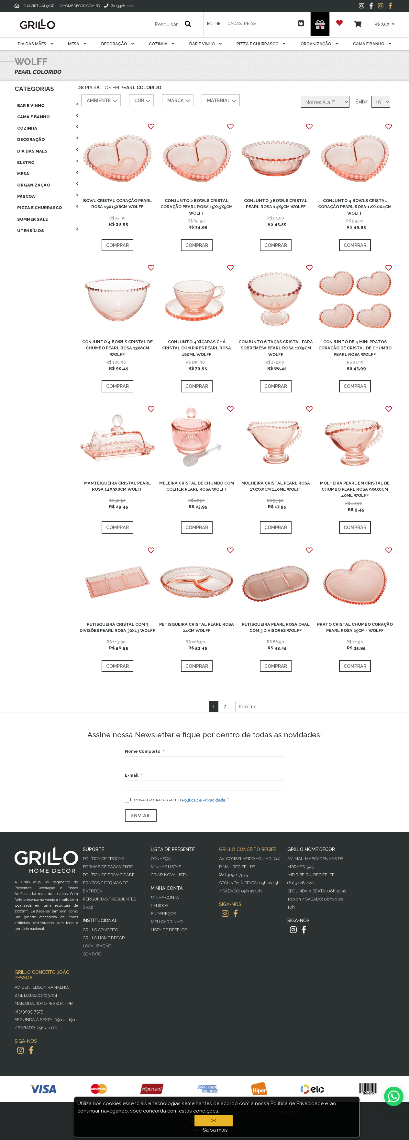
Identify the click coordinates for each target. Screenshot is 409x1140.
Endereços (163, 913)
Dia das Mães (35, 43)
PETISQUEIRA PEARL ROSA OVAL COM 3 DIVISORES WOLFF (276, 627)
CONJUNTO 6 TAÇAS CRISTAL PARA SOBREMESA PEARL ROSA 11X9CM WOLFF (275, 348)
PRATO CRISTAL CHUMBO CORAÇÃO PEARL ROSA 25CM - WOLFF (355, 627)
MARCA (179, 101)
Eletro (26, 162)
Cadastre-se (242, 23)
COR (143, 101)
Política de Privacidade (109, 874)
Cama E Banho (372, 43)
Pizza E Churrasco (261, 43)
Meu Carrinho (166, 921)
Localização (97, 945)
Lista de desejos (169, 929)
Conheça (161, 858)
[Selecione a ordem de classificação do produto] (325, 102)
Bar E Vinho (205, 43)
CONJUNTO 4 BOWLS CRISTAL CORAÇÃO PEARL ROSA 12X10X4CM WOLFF (355, 206)
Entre (213, 23)
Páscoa (26, 196)
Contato (92, 954)
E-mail (131, 775)
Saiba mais (215, 1130)
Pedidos (159, 905)
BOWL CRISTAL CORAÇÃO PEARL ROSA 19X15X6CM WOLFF (117, 203)
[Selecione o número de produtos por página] (380, 102)
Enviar (140, 815)
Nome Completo (142, 751)
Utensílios (30, 230)
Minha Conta (165, 897)
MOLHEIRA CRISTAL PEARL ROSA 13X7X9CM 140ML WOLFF (275, 486)
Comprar (117, 245)
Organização (319, 43)
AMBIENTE (103, 101)
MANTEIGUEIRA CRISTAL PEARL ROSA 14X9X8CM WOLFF (117, 486)
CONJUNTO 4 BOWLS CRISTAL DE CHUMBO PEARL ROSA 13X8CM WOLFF (117, 348)
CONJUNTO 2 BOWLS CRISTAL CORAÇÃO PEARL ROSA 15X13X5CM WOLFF (196, 206)
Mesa (77, 43)
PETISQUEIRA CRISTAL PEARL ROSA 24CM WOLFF (196, 627)
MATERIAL (222, 101)
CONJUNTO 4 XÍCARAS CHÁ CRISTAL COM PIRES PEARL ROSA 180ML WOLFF (196, 348)
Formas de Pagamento (108, 866)
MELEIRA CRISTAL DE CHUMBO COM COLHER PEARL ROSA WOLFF (196, 486)
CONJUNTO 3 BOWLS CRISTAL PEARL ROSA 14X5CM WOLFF (275, 203)
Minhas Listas (166, 866)
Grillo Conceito (100, 929)
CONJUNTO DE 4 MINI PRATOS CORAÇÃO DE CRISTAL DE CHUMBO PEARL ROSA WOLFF (355, 348)
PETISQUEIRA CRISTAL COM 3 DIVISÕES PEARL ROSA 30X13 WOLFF (117, 627)
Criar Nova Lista (169, 874)
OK (213, 1120)
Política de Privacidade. (204, 800)
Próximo (248, 706)
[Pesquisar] (147, 24)
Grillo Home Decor (104, 937)
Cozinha (161, 43)
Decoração (117, 43)
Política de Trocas (103, 858)
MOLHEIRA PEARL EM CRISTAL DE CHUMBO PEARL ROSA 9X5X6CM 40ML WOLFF (355, 489)
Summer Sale (32, 219)
